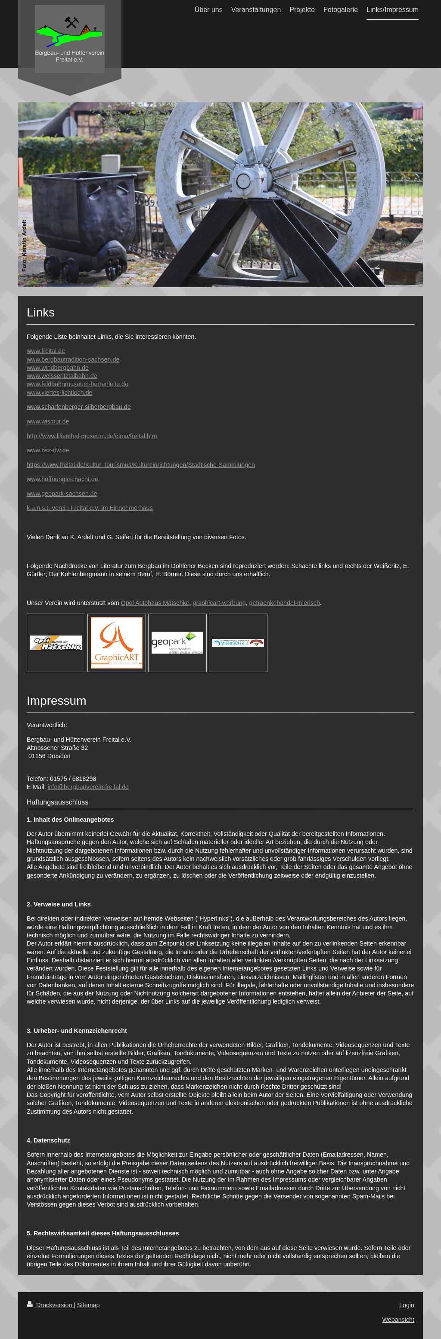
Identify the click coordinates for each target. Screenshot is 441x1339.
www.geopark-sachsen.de (62, 493)
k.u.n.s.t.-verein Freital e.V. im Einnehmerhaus (90, 507)
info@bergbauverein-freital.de (88, 786)
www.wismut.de (48, 421)
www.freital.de (46, 350)
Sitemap (88, 1305)
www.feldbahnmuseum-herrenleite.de (77, 384)
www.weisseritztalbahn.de (62, 375)
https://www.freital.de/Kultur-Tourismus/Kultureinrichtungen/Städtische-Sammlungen (141, 464)
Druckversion (50, 1305)
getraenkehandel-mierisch (284, 602)
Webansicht (398, 1319)
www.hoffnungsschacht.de (62, 479)
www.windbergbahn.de (58, 367)
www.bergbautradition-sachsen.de (73, 359)
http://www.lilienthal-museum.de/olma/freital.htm (92, 436)
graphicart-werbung (219, 602)
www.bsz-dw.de (48, 450)
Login (406, 1305)
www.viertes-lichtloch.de (60, 392)
